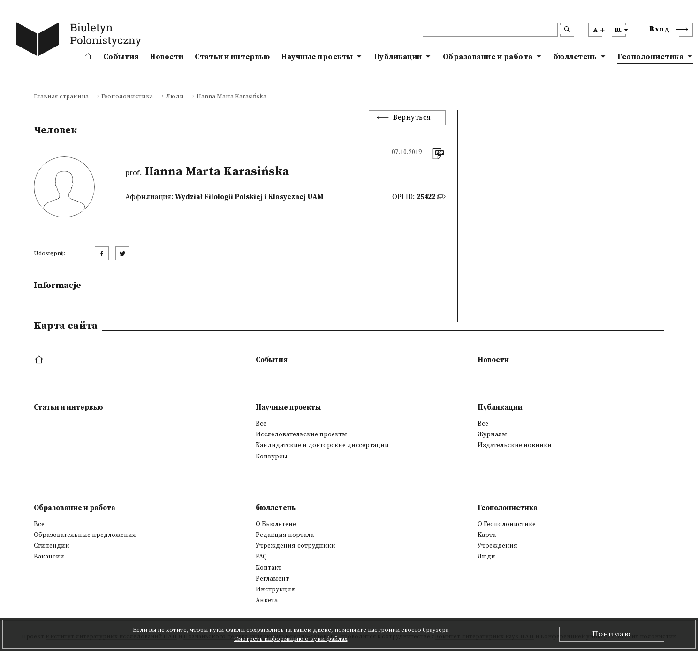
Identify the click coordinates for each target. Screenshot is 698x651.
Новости (166, 57)
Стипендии (51, 546)
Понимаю (611, 634)
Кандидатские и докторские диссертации (322, 445)
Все (261, 423)
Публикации (398, 57)
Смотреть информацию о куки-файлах (291, 639)
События (120, 57)
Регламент (272, 578)
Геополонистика (650, 57)
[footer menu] (40, 360)
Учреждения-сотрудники (295, 546)
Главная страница (61, 96)
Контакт (268, 568)
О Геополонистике (507, 524)
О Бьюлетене (276, 524)
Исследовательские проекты (301, 434)
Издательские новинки (515, 445)
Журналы (492, 434)
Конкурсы (272, 456)
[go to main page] (80, 40)
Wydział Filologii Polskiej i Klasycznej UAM (249, 197)
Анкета (267, 600)
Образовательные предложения (85, 535)
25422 (426, 197)
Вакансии (49, 556)
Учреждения (497, 546)
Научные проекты (317, 57)
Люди (175, 96)
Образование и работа (488, 57)
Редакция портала (285, 535)
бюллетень (575, 57)
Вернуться (412, 117)
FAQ (261, 556)
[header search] (490, 30)
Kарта (487, 535)
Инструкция (275, 589)
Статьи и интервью (232, 57)
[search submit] (567, 30)
